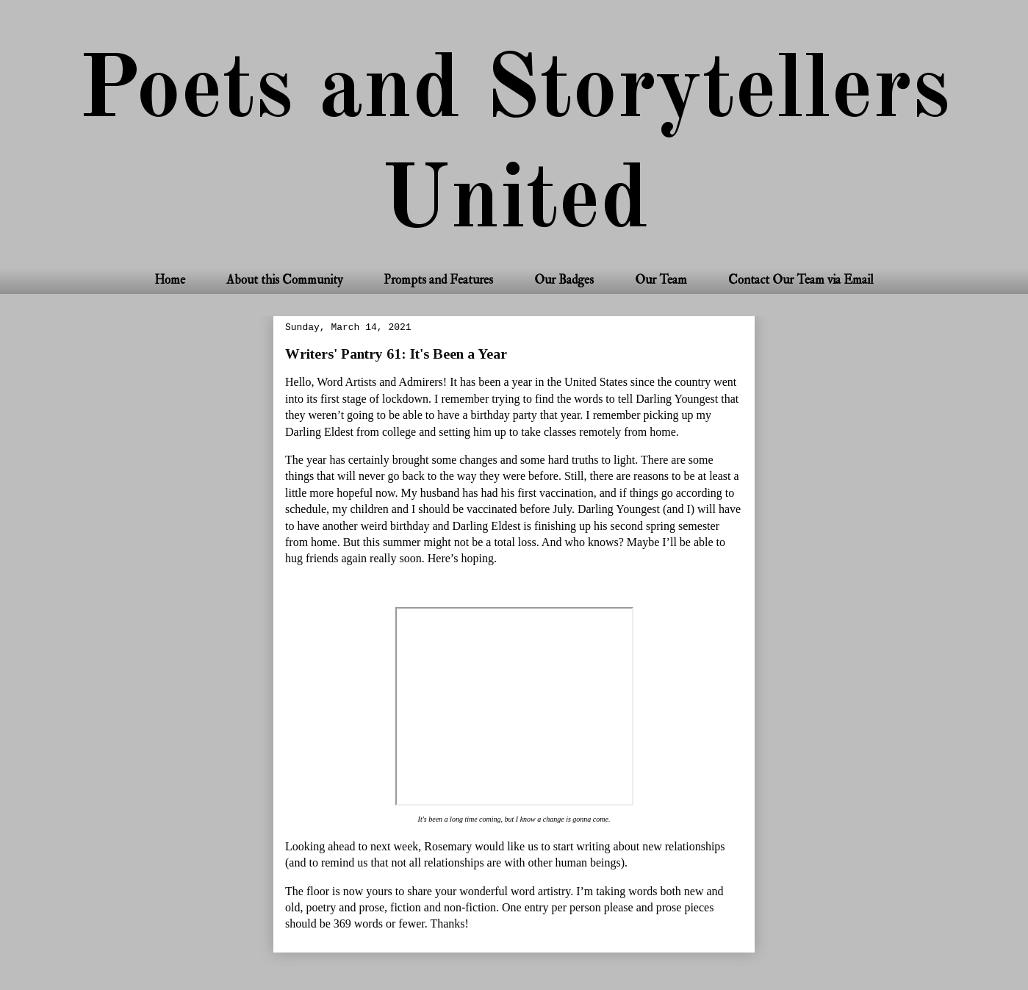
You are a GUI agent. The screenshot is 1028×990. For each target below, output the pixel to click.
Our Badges (564, 279)
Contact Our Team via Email (801, 279)
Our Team (661, 279)
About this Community (284, 279)
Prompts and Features (438, 279)
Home (169, 279)
